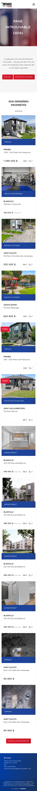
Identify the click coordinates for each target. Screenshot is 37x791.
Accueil (7, 77)
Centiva (22, 788)
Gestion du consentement (26, 785)
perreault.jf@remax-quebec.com (20, 768)
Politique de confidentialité (24, 784)
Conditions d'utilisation (9, 785)
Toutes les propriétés (18, 741)
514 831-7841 (11, 766)
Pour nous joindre (24, 77)
